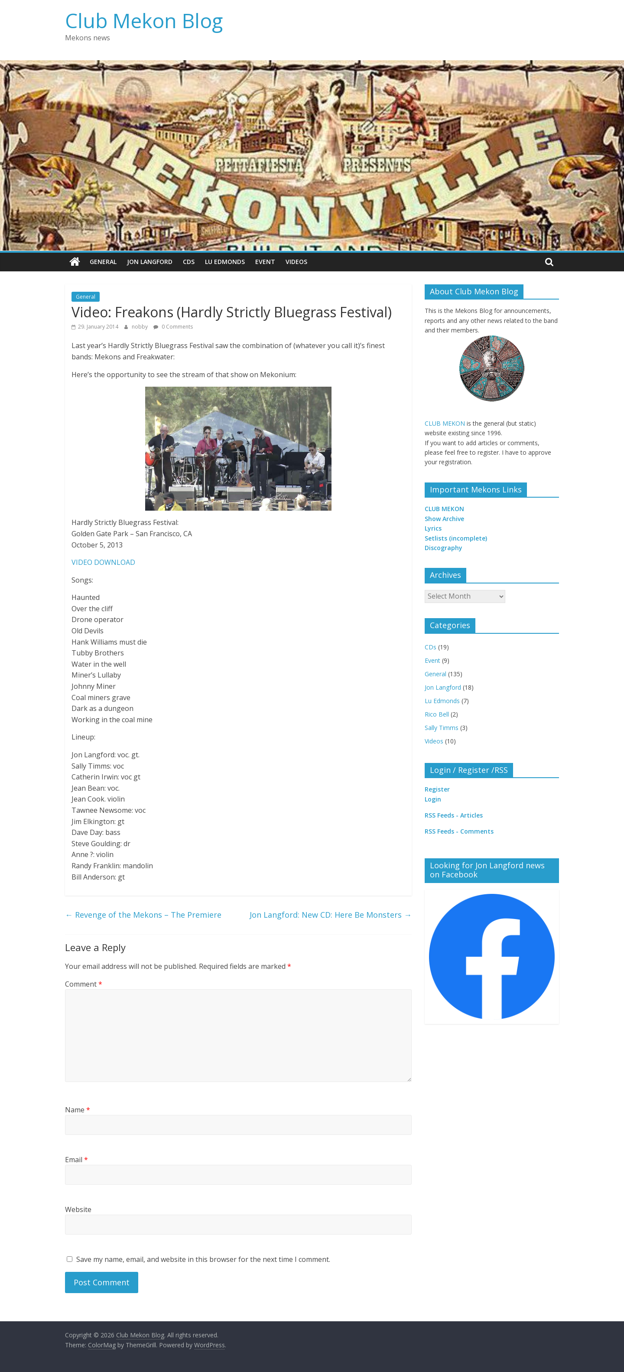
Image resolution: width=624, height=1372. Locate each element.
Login (433, 799)
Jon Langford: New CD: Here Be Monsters (331, 914)
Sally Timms (441, 727)
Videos (296, 261)
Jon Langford (149, 261)
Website (78, 1209)
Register (437, 789)
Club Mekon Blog (144, 20)
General (103, 261)
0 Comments (173, 326)
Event (265, 261)
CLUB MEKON (445, 423)
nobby (140, 326)
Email (76, 1159)
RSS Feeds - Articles (454, 815)
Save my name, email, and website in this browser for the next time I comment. (203, 1259)
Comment (83, 983)
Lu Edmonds (225, 261)
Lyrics (433, 528)
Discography (443, 548)
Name (77, 1110)
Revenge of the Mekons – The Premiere (143, 914)
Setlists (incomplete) (456, 538)
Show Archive (444, 519)
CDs (189, 261)
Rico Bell (437, 714)
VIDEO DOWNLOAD (103, 562)
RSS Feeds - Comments (459, 831)
